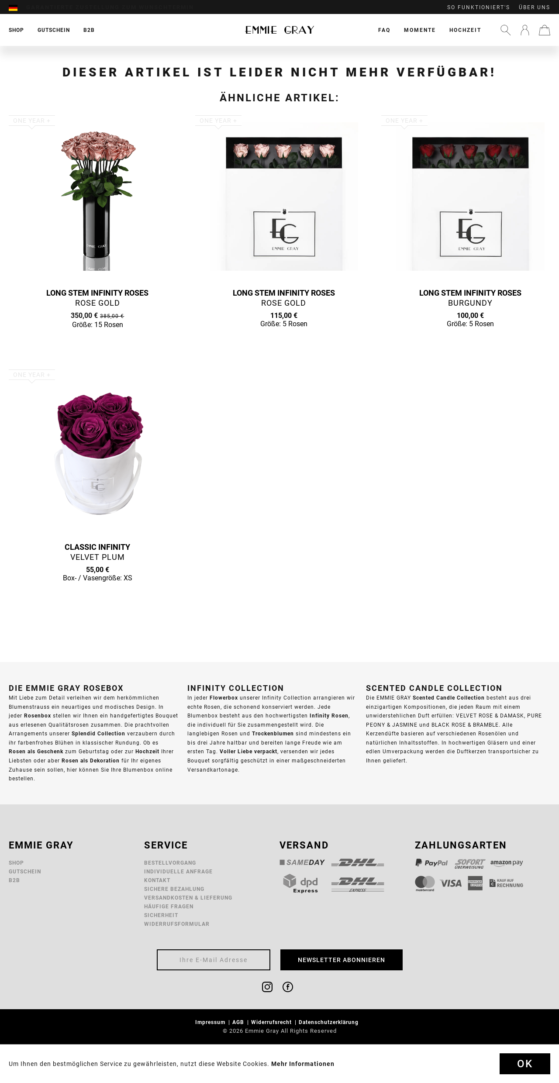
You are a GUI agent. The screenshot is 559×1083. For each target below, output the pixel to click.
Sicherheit (161, 915)
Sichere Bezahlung (174, 889)
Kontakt (157, 880)
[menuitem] (17, 7)
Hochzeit (465, 30)
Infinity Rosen (329, 715)
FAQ (384, 30)
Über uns (534, 7)
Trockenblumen (273, 733)
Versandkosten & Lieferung (188, 897)
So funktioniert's (478, 7)
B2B (14, 880)
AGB (239, 1022)
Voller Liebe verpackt (248, 751)
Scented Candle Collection (449, 697)
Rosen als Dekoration (91, 760)
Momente (420, 30)
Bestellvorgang (170, 862)
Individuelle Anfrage (178, 871)
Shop (16, 862)
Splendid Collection (98, 733)
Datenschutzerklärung (329, 1022)
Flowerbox (224, 697)
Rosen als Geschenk (36, 751)
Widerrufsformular (177, 924)
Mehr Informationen (303, 1064)
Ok (525, 1064)
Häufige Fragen (168, 906)
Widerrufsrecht (272, 1022)
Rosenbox (37, 715)
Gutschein (25, 871)
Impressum (211, 1022)
